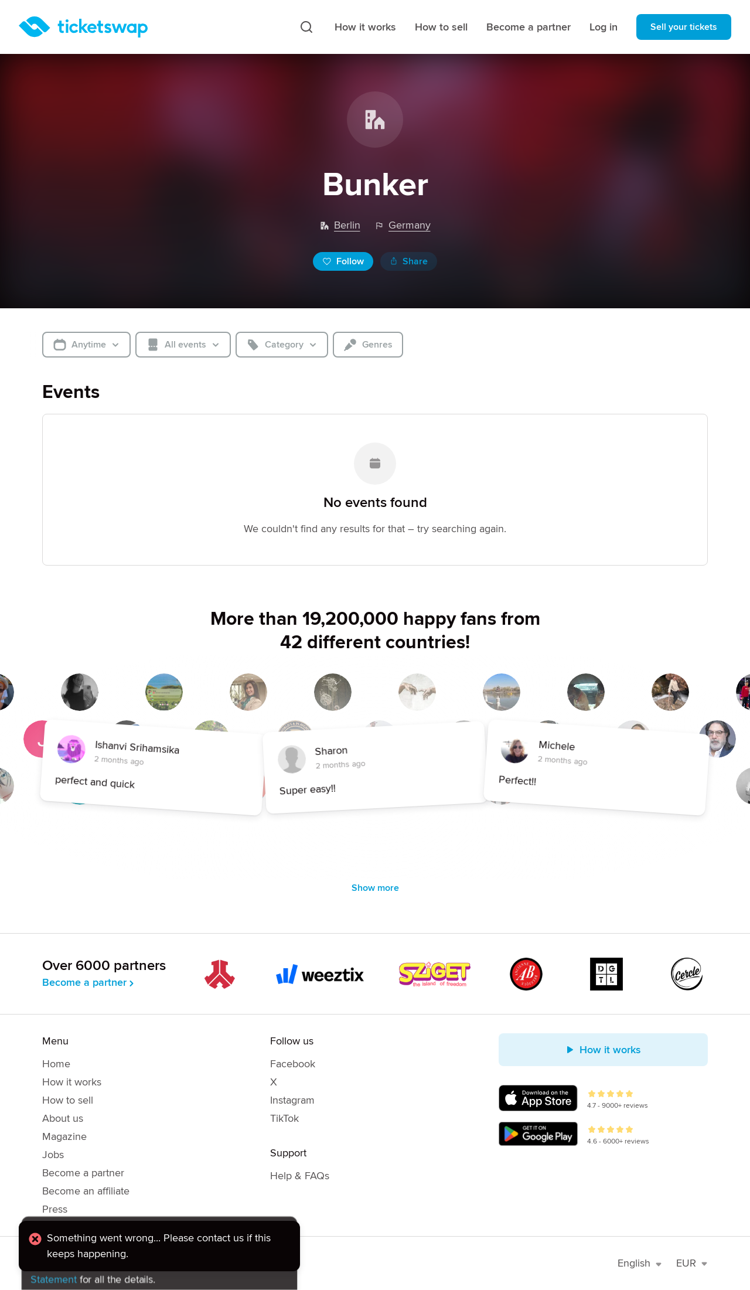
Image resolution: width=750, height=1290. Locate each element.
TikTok (284, 1118)
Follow (343, 261)
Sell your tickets (683, 27)
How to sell (441, 27)
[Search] (306, 27)
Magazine (64, 1136)
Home (56, 1063)
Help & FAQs (299, 1175)
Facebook (292, 1063)
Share (409, 261)
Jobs (53, 1154)
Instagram (292, 1100)
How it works (365, 27)
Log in (603, 27)
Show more (375, 888)
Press (54, 1209)
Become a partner (528, 27)
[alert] (159, 1251)
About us (62, 1118)
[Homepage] (83, 27)
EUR (692, 1263)
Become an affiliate (85, 1191)
